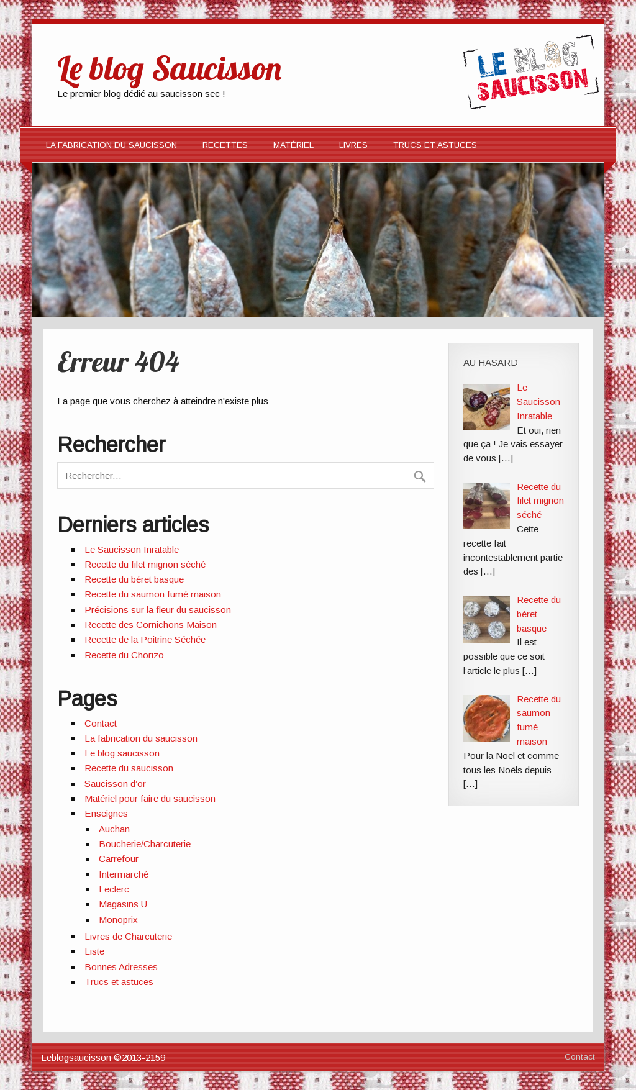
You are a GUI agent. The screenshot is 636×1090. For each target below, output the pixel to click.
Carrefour (119, 858)
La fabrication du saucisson (111, 145)
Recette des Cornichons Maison (150, 624)
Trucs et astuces (118, 981)
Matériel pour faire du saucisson (150, 798)
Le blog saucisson (122, 753)
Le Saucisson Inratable (131, 549)
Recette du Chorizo (124, 655)
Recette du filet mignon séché (145, 564)
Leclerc (114, 889)
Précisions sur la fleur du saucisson (157, 609)
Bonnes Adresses (121, 966)
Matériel (293, 145)
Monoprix (118, 919)
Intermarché (123, 874)
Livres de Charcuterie (128, 936)
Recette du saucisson (128, 768)
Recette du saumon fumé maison (152, 594)
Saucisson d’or (115, 783)
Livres (353, 145)
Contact (100, 723)
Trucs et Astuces (435, 145)
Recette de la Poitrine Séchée (145, 639)
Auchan (114, 829)
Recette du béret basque (134, 579)
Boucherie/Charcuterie (145, 843)
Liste (94, 951)
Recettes (225, 145)
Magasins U (123, 904)
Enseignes (106, 813)
